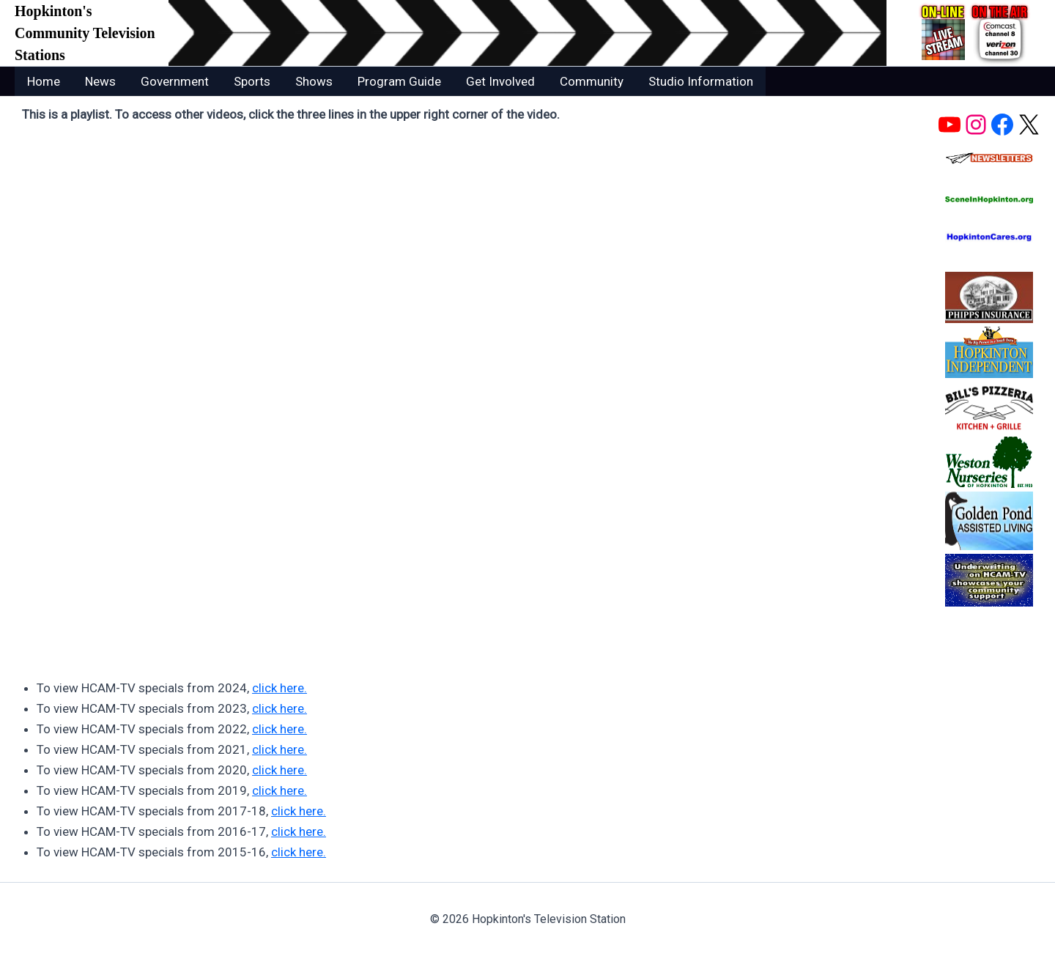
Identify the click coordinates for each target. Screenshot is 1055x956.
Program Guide (399, 81)
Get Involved (500, 81)
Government (175, 81)
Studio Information (700, 81)
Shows (314, 81)
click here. (279, 688)
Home (43, 81)
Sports (252, 81)
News (100, 81)
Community (591, 81)
